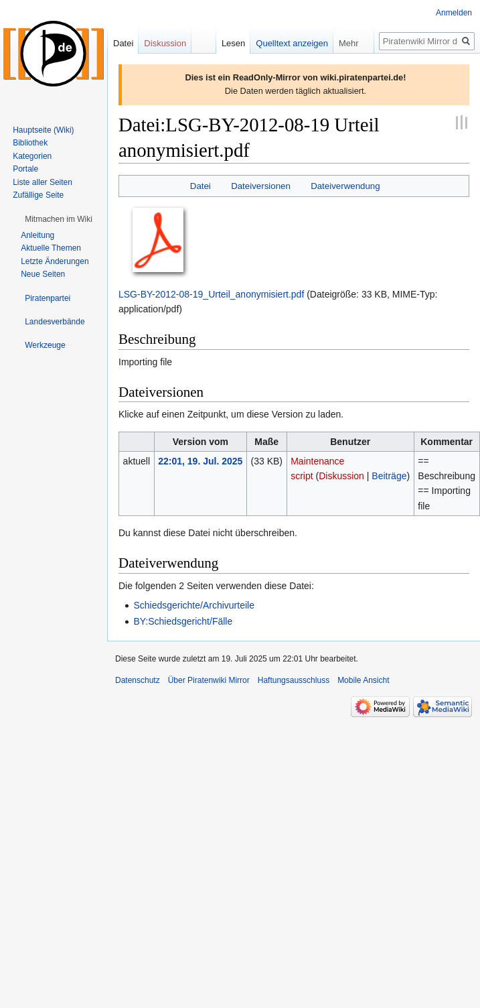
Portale (25, 169)
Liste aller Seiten (42, 182)
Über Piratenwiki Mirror (209, 680)
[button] (58, 219)
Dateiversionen (261, 186)
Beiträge (389, 475)
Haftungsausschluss (293, 680)
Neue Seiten (43, 274)
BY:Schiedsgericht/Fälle (182, 621)
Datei (200, 186)
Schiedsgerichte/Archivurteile (193, 605)
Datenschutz (137, 680)
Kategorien (32, 156)
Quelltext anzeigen (292, 43)
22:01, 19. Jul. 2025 (200, 461)
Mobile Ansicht (363, 680)
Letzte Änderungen (54, 261)
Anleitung (37, 235)
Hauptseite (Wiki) (43, 130)
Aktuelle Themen (51, 248)
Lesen (233, 43)
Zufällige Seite (38, 195)
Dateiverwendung (345, 186)
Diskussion (341, 475)
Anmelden (454, 12)
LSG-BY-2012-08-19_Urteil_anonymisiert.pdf (211, 294)
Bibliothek (30, 142)
